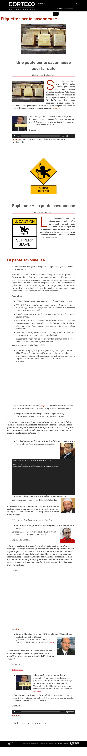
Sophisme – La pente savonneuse (43, 208)
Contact (11, 754)
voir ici (18, 638)
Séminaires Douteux (45, 14)
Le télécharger (18, 139)
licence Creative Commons (60, 752)
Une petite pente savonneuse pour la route (43, 65)
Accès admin (12, 752)
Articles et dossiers (64, 9)
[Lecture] (15, 136)
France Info (39, 700)
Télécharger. (17, 679)
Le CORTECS (41, 4)
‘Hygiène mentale (25, 654)
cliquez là (56, 108)
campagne (42, 412)
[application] (43, 136)
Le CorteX (49, 218)
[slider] (40, 136)
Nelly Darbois (50, 75)
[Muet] (67, 136)
